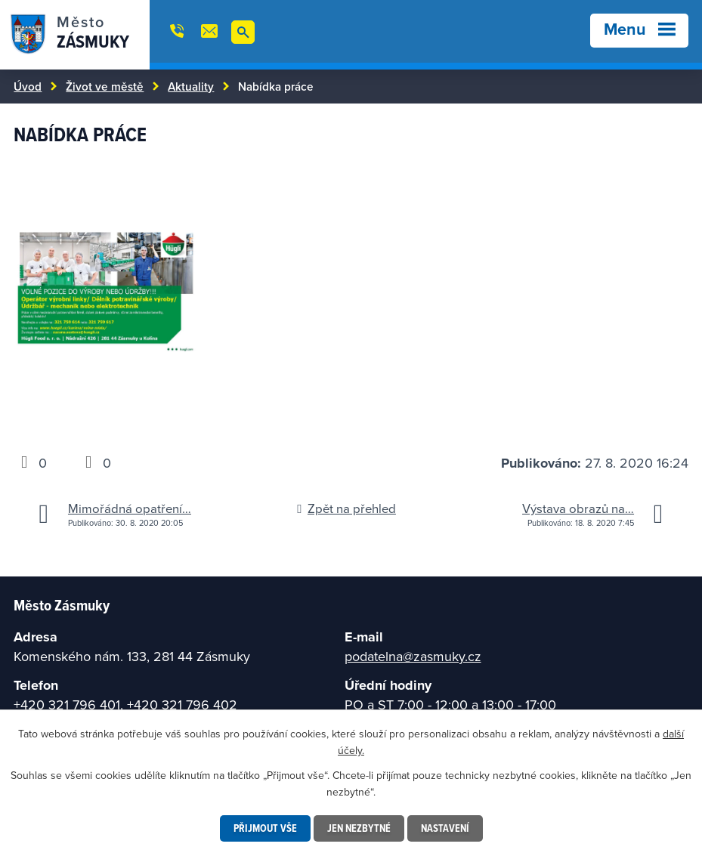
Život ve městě (105, 86)
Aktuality (191, 86)
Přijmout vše (265, 828)
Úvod (28, 86)
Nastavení (445, 828)
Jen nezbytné (359, 828)
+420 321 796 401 (67, 704)
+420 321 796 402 (182, 704)
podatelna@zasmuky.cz (413, 656)
